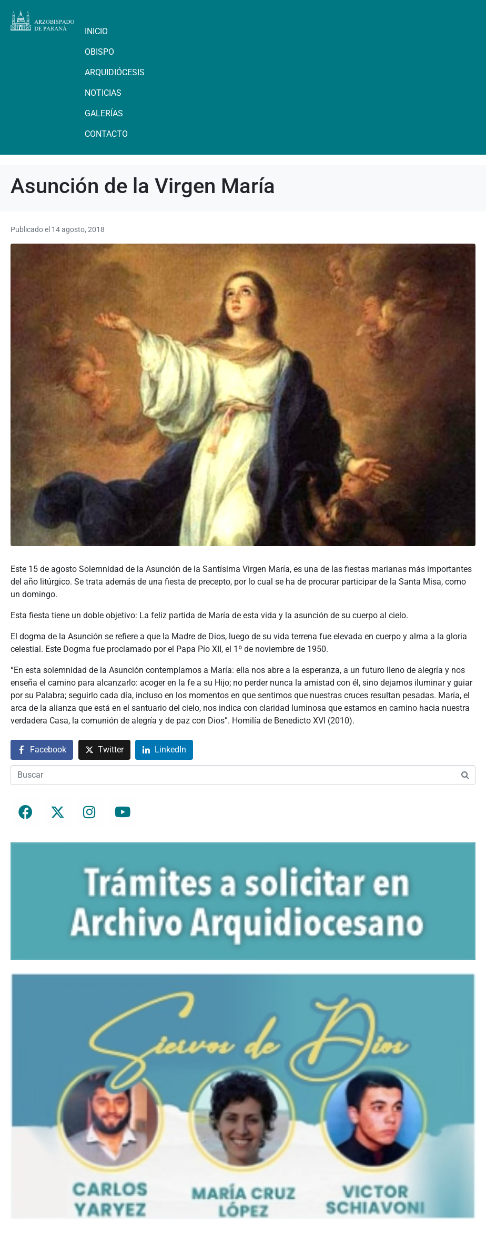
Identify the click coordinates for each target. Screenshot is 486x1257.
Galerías (104, 113)
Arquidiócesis (115, 72)
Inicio (96, 31)
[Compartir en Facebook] (42, 750)
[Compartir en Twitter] (104, 750)
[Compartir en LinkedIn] (164, 750)
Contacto (106, 134)
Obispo (99, 52)
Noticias (103, 93)
